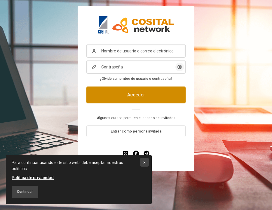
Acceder (136, 95)
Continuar (25, 192)
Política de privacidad (33, 177)
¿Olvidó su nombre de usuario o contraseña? (136, 79)
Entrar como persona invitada (136, 131)
